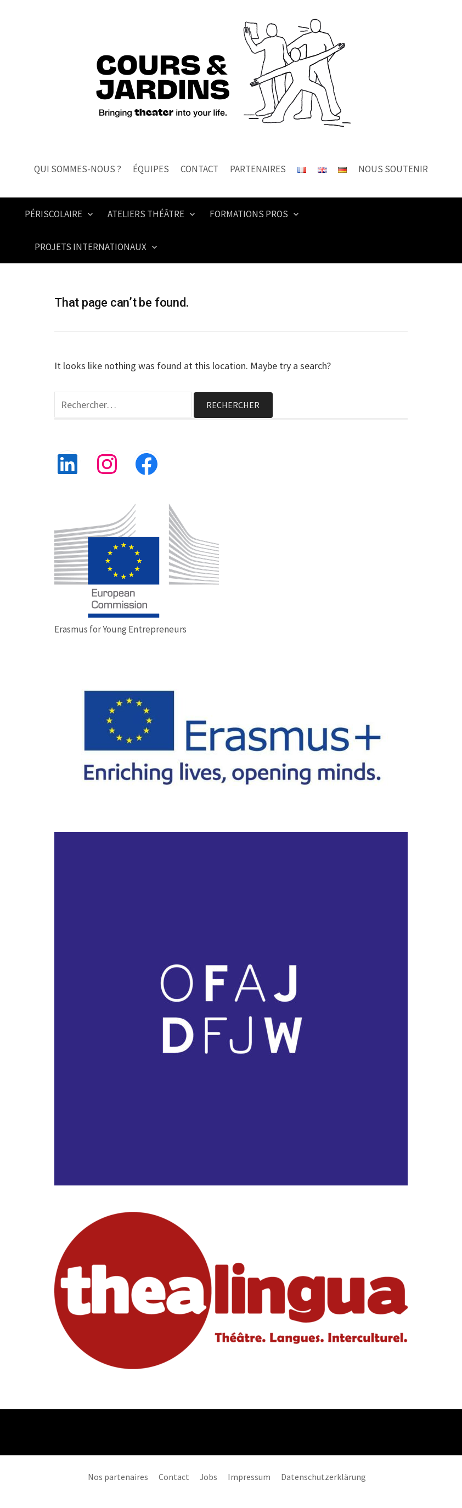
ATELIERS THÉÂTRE (146, 214)
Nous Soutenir (393, 169)
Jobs (208, 1477)
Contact (199, 169)
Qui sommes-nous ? (77, 169)
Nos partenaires (118, 1477)
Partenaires (258, 169)
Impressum (249, 1477)
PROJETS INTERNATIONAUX (91, 247)
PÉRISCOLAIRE (53, 214)
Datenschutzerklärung (323, 1477)
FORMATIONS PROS (249, 214)
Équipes (151, 169)
